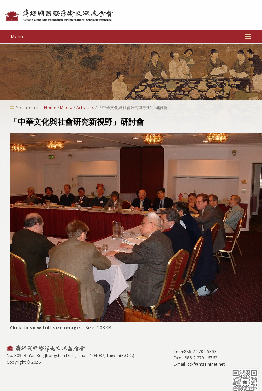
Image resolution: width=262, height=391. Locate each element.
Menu (131, 36)
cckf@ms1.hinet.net (206, 364)
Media (66, 107)
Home (50, 107)
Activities (85, 107)
